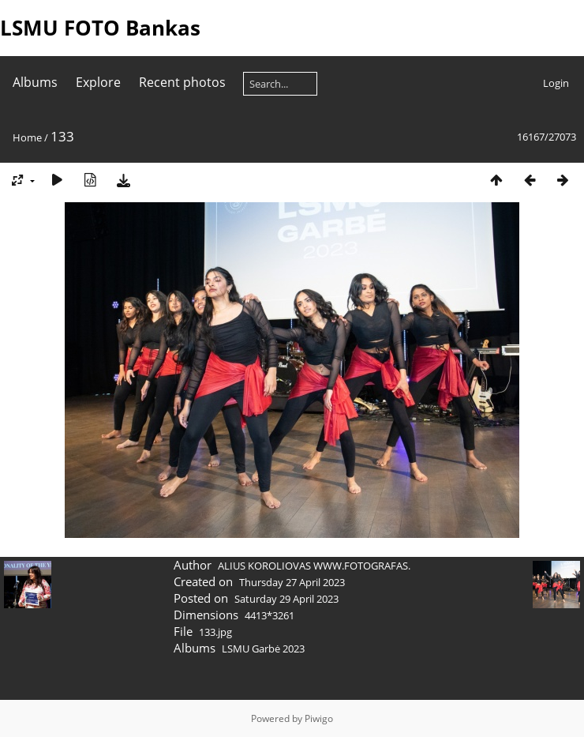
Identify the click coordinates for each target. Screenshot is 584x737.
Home (27, 137)
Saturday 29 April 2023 (286, 599)
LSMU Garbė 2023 (263, 648)
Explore (98, 82)
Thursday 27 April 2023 (292, 582)
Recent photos (182, 82)
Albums (35, 82)
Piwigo (319, 718)
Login (556, 83)
